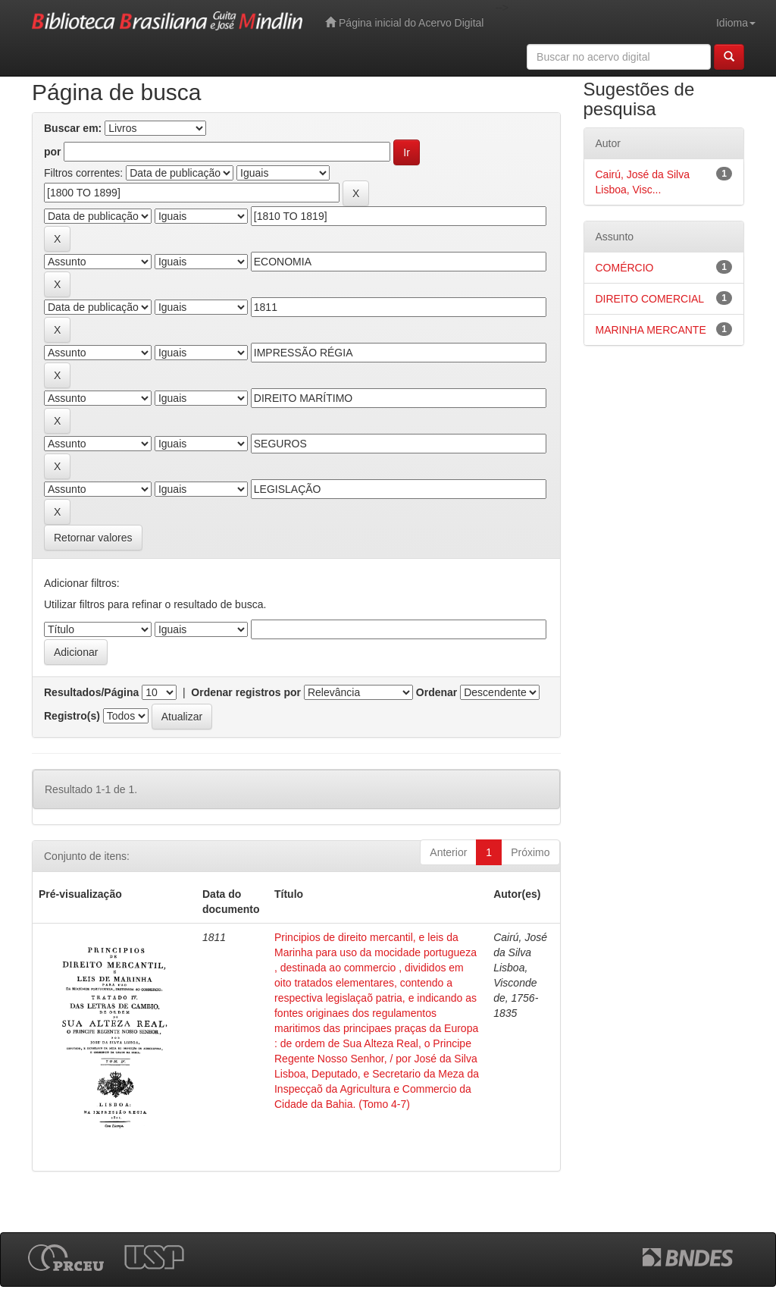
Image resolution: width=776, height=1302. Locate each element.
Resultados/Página (91, 692)
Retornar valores (93, 538)
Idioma (736, 23)
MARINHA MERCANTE (651, 330)
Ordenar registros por (246, 692)
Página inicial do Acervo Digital (404, 22)
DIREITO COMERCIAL (650, 299)
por (52, 152)
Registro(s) (72, 716)
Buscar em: (73, 128)
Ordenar (436, 692)
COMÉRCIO (625, 268)
